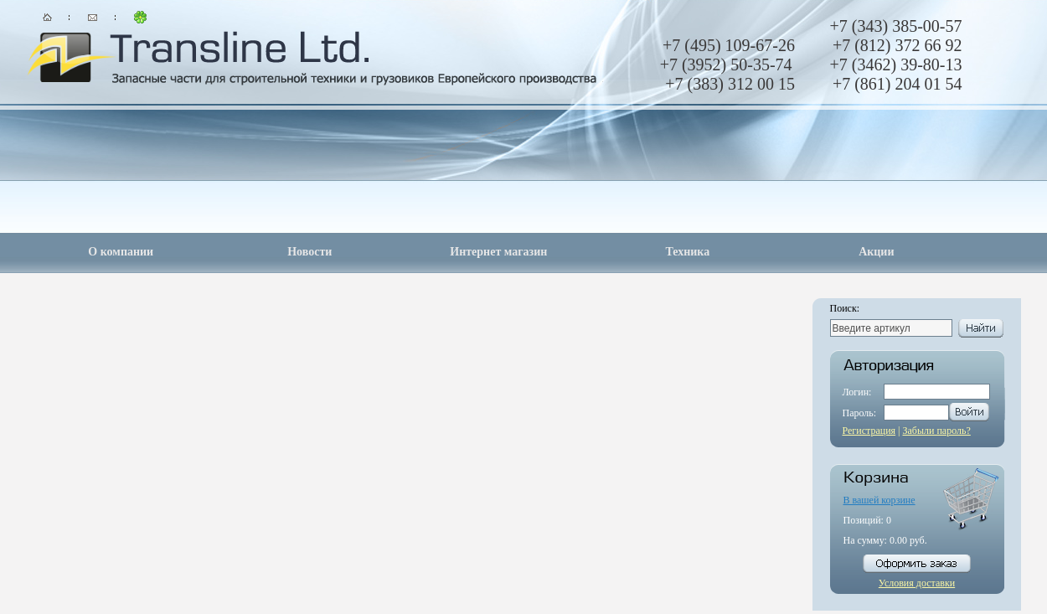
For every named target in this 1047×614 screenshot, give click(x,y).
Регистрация (869, 430)
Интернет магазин (498, 251)
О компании (120, 251)
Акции (876, 251)
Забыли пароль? (937, 430)
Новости (309, 251)
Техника (687, 251)
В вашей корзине (879, 500)
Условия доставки (917, 583)
